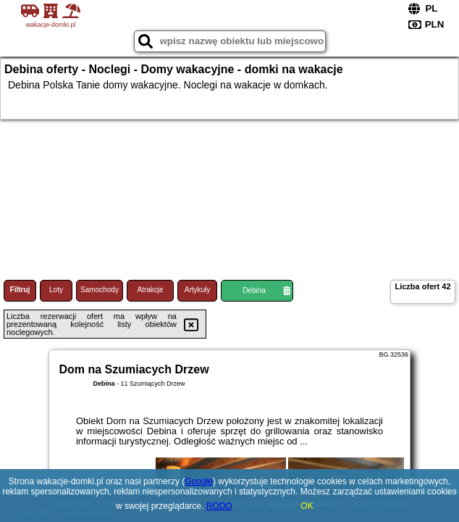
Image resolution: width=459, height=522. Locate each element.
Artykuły (198, 290)
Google (199, 481)
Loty (56, 290)
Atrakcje (150, 290)
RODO (219, 506)
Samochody (99, 290)
